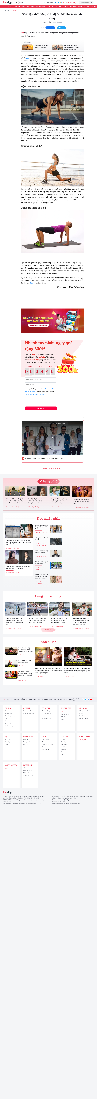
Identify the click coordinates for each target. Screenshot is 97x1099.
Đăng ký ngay (41, 408)
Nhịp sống (64, 749)
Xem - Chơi (8, 723)
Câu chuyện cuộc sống (47, 715)
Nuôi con (26, 744)
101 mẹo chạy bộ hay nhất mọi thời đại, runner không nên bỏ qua (72, 47)
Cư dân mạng (9, 726)
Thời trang (8, 739)
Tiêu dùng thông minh (10, 717)
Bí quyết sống (46, 718)
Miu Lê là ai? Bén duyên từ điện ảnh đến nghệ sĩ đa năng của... (18, 567)
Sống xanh (25, 6)
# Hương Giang (39, 676)
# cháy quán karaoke (40, 545)
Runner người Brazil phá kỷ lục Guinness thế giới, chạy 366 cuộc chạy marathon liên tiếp (81, 621)
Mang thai (26, 742)
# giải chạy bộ (60, 626)
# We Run (9, 628)
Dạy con (25, 739)
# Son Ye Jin (44, 532)
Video (80, 6)
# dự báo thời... (39, 569)
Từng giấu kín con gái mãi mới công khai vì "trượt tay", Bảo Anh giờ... (25, 649)
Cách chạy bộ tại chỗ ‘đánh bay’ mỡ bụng (40, 46)
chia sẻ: (41, 27)
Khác (62, 754)
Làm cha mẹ (68, 6)
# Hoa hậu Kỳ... (16, 507)
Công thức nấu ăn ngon (84, 712)
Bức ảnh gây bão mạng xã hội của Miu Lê (41, 551)
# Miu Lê (17, 572)
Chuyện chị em (44, 6)
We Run (14, 10)
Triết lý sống (46, 711)
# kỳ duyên (37, 507)
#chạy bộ (45, 468)
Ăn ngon (54, 6)
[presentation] (38, 400)
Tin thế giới (8, 713)
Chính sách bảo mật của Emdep (34, 394)
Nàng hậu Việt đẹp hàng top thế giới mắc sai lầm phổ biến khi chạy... (59, 501)
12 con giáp (45, 747)
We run (25, 768)
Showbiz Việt (27, 711)
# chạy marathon (16, 628)
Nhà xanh (26, 773)
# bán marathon (38, 626)
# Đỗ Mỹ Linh (38, 583)
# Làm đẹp (9, 507)
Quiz (75, 6)
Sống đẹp (34, 6)
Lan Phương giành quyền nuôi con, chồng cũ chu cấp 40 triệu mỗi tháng (25, 674)
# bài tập (18, 548)
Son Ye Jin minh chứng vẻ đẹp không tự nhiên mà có (41, 526)
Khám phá (8, 721)
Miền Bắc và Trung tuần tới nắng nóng (42, 562)
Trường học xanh (28, 775)
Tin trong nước (9, 711)
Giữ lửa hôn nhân (66, 714)
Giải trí (17, 6)
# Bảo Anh (21, 655)
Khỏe (6, 744)
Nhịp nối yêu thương (84, 738)
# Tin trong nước (10, 548)
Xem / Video (66, 737)
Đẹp (60, 6)
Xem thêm (48, 630)
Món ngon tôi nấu (84, 718)
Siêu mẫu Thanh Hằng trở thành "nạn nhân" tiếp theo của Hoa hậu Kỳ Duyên (15, 501)
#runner (50, 468)
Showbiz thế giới (28, 713)
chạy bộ (21, 2)
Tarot (43, 742)
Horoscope (45, 749)
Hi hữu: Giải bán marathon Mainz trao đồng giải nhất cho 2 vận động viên (37, 620)
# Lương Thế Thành (69, 676)
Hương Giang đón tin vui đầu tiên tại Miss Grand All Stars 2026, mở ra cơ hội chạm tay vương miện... (48, 670)
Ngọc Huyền (47, 22)
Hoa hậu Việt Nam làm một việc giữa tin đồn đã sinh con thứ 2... (41, 576)
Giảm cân (64, 744)
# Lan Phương (22, 680)
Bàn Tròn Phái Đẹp (11, 766)
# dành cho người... (83, 628)
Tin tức (10, 6)
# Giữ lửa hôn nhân (78, 507)
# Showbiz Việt (10, 572)
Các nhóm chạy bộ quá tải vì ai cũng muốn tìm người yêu (81, 501)
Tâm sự (63, 717)
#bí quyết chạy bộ (57, 468)
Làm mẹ (63, 752)
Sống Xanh (6, 10)
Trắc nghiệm (46, 739)
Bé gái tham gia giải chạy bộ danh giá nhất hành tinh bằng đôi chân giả (59, 620)
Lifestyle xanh (27, 770)
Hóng (62, 719)
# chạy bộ (86, 507)
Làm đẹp (7, 742)
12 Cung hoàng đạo (48, 744)
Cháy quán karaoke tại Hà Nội (41, 538)
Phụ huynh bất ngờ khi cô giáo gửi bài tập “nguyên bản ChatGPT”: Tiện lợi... (18, 542)
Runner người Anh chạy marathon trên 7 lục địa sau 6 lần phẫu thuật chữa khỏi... (14, 621)
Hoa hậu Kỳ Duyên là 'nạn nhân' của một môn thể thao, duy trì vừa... (36, 501)
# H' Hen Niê (60, 507)
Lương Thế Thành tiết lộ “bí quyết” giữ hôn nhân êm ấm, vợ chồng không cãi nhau (77, 670)
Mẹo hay (81, 716)
